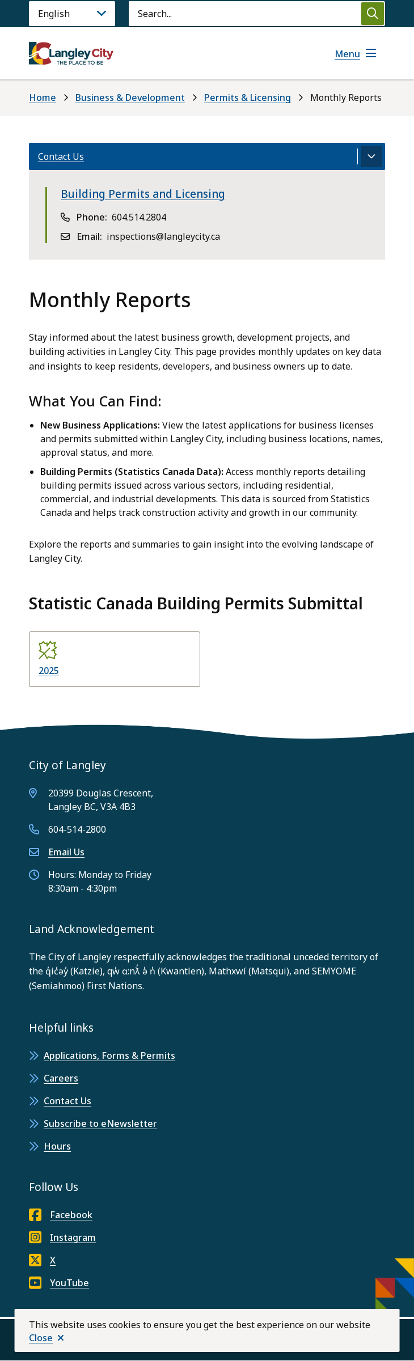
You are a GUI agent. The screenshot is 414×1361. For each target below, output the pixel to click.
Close (41, 1338)
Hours (57, 1146)
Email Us (66, 852)
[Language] (72, 13)
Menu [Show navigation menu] (347, 54)
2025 (49, 670)
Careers (61, 1078)
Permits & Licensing (247, 97)
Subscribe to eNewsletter (100, 1123)
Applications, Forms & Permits (109, 1055)
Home (42, 97)
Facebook (60, 1215)
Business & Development (130, 97)
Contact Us (67, 1101)
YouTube (59, 1283)
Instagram (62, 1237)
